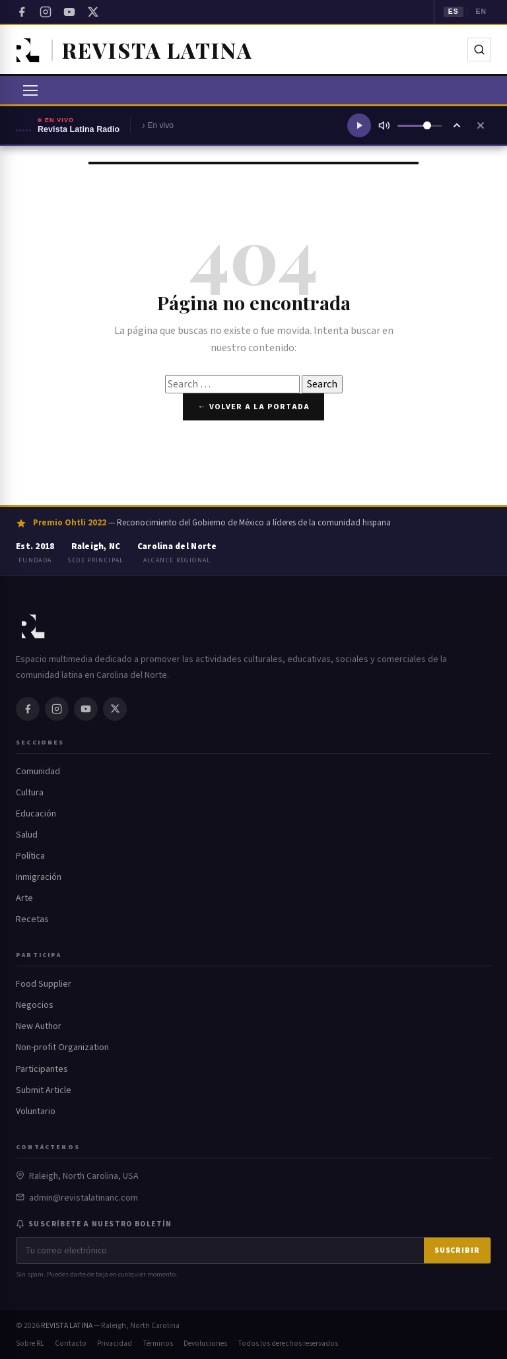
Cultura (30, 792)
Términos (158, 1343)
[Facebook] (22, 12)
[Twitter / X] (93, 12)
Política (30, 856)
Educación (36, 813)
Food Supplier (43, 984)
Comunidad (38, 771)
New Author (38, 1026)
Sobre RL (30, 1343)
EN (481, 11)
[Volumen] (419, 126)
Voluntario (35, 1111)
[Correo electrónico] (220, 1250)
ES (453, 11)
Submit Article (43, 1090)
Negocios (34, 1005)
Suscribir (457, 1250)
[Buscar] (479, 49)
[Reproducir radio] (359, 125)
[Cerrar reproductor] (480, 125)
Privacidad (114, 1343)
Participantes (42, 1069)
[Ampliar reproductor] (456, 125)
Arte (24, 898)
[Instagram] (45, 12)
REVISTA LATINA (66, 1325)
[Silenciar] (384, 125)
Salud (27, 835)
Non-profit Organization (62, 1047)
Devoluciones (205, 1343)
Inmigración (38, 877)
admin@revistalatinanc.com (83, 1198)
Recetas (32, 919)
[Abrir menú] (30, 90)
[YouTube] (69, 12)
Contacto (70, 1343)
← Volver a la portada (253, 407)
